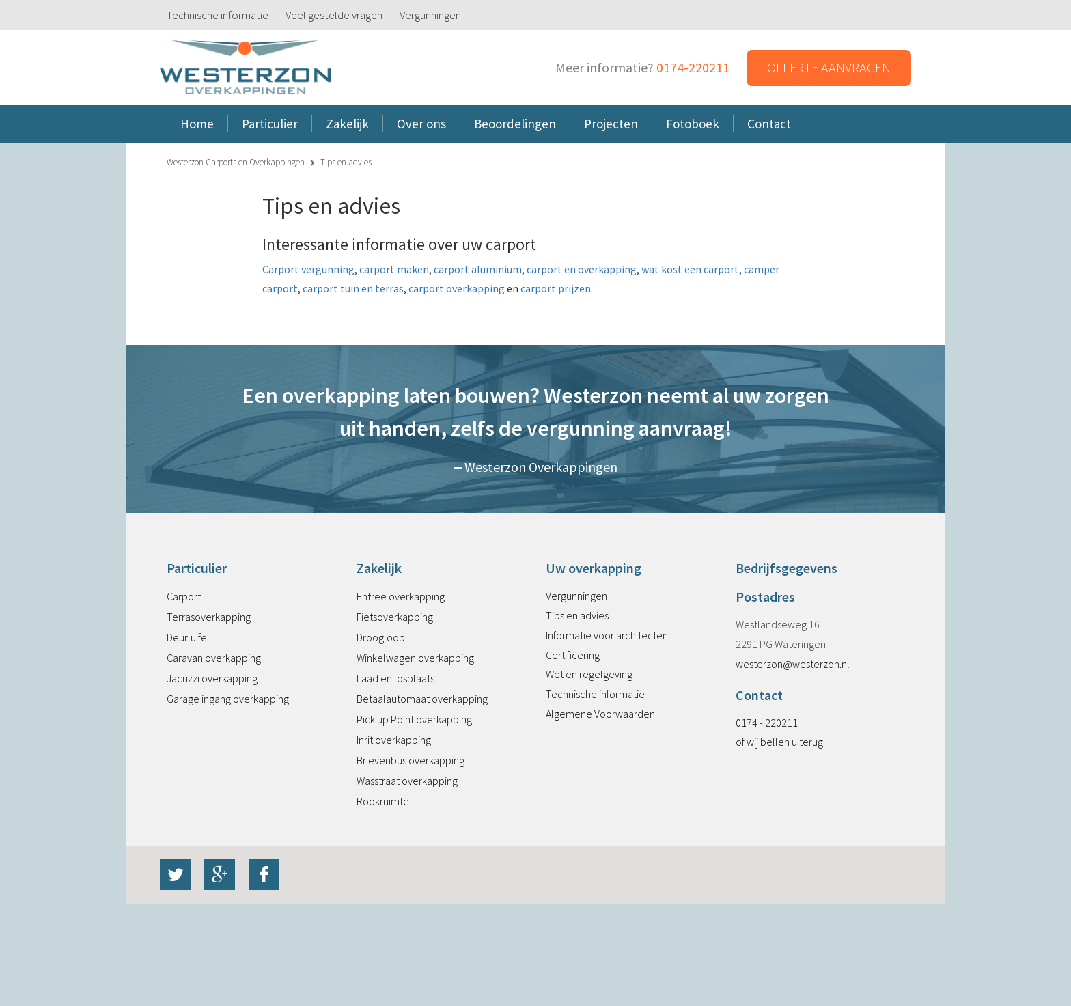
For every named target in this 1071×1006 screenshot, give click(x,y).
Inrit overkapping (394, 739)
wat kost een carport (690, 269)
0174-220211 (692, 67)
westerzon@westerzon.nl (793, 664)
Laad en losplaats (395, 678)
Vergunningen (430, 15)
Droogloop (381, 637)
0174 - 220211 (767, 722)
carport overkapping (456, 288)
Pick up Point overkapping (414, 719)
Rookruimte (383, 801)
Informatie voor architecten (607, 635)
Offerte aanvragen (829, 67)
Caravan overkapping (214, 658)
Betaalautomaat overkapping (422, 698)
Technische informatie (217, 15)
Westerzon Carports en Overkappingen (236, 162)
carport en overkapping (582, 269)
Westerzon (245, 68)
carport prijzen (555, 288)
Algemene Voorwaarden (600, 714)
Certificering (573, 655)
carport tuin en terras (352, 288)
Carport (184, 596)
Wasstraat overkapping (407, 780)
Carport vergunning (308, 269)
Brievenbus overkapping (410, 760)
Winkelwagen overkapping (415, 658)
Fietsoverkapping (395, 617)
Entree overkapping (401, 596)
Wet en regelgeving (589, 674)
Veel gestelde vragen (334, 15)
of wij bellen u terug (779, 742)
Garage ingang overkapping (228, 698)
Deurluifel (188, 637)
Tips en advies (577, 615)
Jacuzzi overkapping (212, 678)
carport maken (394, 269)
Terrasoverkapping (209, 617)
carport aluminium (477, 269)
